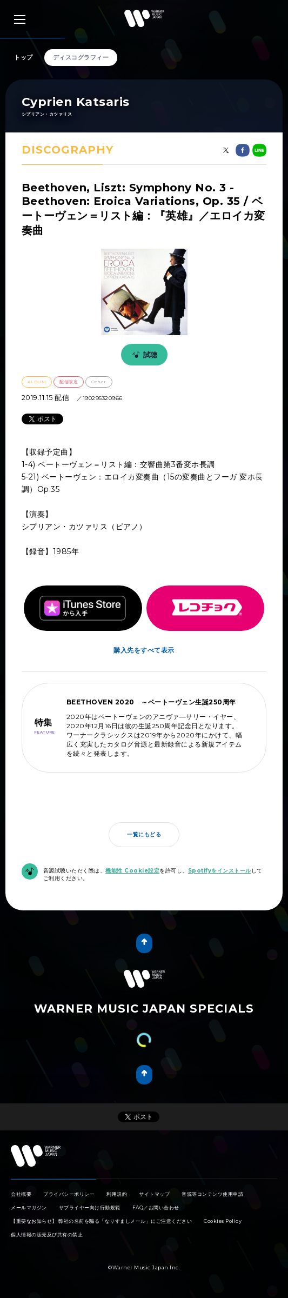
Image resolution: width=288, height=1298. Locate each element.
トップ (23, 57)
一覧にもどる (144, 834)
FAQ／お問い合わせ (155, 1207)
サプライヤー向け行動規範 (89, 1207)
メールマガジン (29, 1207)
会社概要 (21, 1194)
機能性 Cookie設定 (132, 870)
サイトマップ (154, 1194)
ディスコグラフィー (81, 57)
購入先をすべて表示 (144, 650)
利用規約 (116, 1194)
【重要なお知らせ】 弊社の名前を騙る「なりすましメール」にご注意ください (101, 1221)
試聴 (143, 355)
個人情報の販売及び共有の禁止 (47, 1234)
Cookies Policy (223, 1221)
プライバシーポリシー (69, 1194)
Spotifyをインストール (219, 870)
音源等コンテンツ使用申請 (212, 1194)
